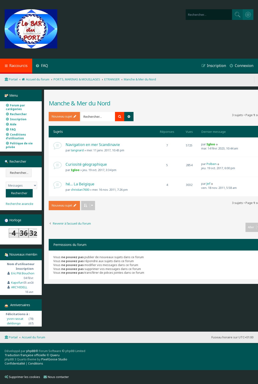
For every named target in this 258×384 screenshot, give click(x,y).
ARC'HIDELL (19, 287)
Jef (208, 183)
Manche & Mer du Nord (79, 103)
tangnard (77, 150)
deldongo (14, 323)
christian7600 (80, 189)
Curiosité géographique (86, 164)
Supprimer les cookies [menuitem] (22, 377)
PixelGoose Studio (54, 359)
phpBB (30, 351)
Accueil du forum (33, 337)
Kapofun (17, 282)
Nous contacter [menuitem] (56, 377)
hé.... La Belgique (80, 184)
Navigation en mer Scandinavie (93, 144)
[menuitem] (41, 66)
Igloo (211, 144)
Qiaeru (55, 355)
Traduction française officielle (25, 355)
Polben (212, 164)
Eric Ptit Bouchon (22, 273)
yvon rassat (15, 319)
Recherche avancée (19, 204)
